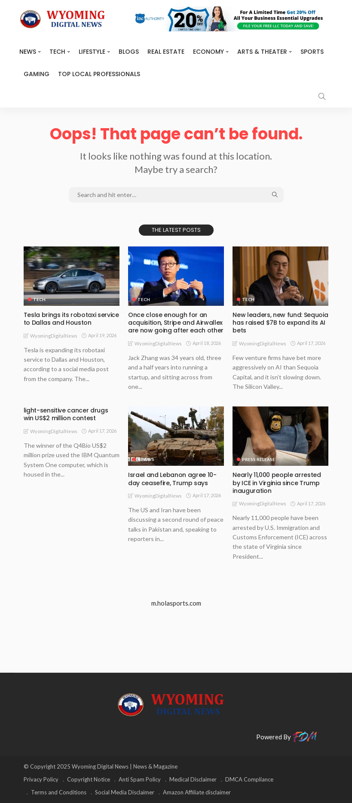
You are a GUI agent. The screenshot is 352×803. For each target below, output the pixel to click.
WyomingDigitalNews (53, 335)
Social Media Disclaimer (124, 792)
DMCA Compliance (249, 779)
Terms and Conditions (58, 792)
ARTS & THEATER (262, 51)
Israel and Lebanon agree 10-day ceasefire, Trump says (172, 479)
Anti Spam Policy (140, 779)
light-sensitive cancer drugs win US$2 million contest (71, 414)
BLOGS (129, 51)
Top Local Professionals (99, 74)
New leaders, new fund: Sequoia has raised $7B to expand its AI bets (280, 323)
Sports (312, 51)
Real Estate (165, 51)
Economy (208, 51)
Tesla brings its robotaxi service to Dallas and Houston (71, 319)
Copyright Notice (88, 779)
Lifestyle (92, 51)
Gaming (36, 74)
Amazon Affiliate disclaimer (197, 792)
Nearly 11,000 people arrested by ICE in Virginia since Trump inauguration (277, 483)
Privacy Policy (41, 779)
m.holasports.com (176, 603)
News (27, 51)
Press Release (258, 459)
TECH (57, 51)
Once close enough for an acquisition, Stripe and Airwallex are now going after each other (175, 323)
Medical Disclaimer (193, 779)
